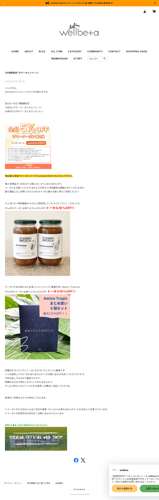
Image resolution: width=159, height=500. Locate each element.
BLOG (42, 51)
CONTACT (114, 51)
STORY (78, 58)
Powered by (79, 494)
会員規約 (59, 483)
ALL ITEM (56, 51)
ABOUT (29, 51)
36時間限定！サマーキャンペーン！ (22, 72)
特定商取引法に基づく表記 (38, 483)
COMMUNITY (95, 51)
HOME (15, 51)
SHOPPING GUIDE (136, 51)
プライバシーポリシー (13, 483)
